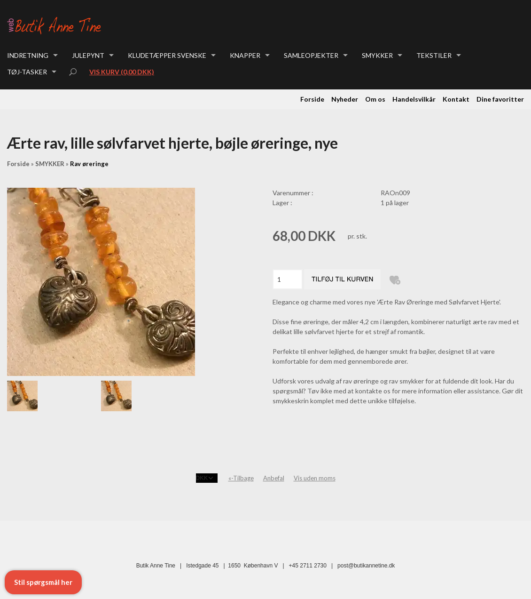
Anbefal (273, 478)
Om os (375, 99)
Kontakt (456, 99)
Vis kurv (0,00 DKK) (121, 72)
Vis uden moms (315, 478)
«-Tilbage (241, 478)
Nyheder (344, 99)
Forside (312, 99)
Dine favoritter (500, 99)
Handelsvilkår (414, 99)
